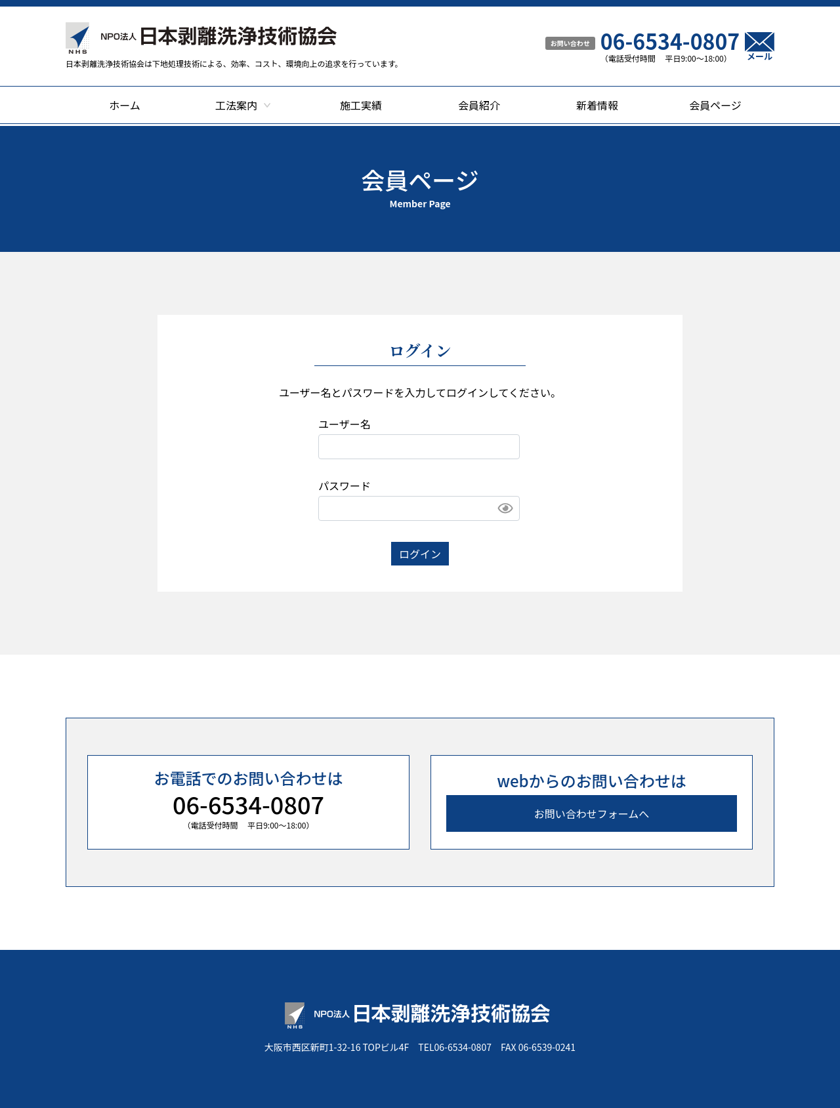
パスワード (344, 485)
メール (759, 46)
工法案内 (236, 105)
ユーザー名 (344, 424)
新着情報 (597, 105)
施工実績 (361, 105)
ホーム (124, 105)
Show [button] (505, 508)
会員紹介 (479, 105)
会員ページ (715, 105)
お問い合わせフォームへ (592, 813)
